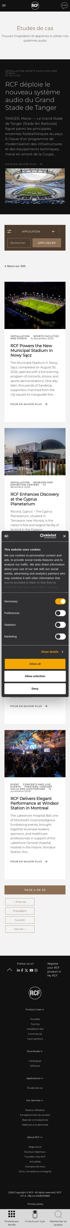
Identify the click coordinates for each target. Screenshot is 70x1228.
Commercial (35, 1033)
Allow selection (35, 676)
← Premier (19, 902)
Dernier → (20, 929)
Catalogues (35, 1060)
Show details (50, 651)
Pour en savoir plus (21, 164)
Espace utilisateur (35, 1110)
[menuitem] (35, 1204)
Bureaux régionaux (35, 1151)
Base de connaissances (35, 1119)
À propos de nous (35, 1166)
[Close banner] (64, 536)
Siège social (35, 1146)
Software (35, 1065)
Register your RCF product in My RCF (54, 969)
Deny (35, 688)
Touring (35, 1024)
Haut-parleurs (35, 1038)
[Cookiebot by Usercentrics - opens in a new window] (41, 536)
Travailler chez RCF (35, 1156)
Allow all (35, 663)
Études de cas (35, 1087)
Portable (35, 1019)
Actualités (35, 1161)
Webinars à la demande (35, 1124)
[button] (35, 889)
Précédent (20, 911)
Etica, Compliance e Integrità (35, 1171)
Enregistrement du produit (35, 1114)
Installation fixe (35, 1028)
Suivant (20, 920)
